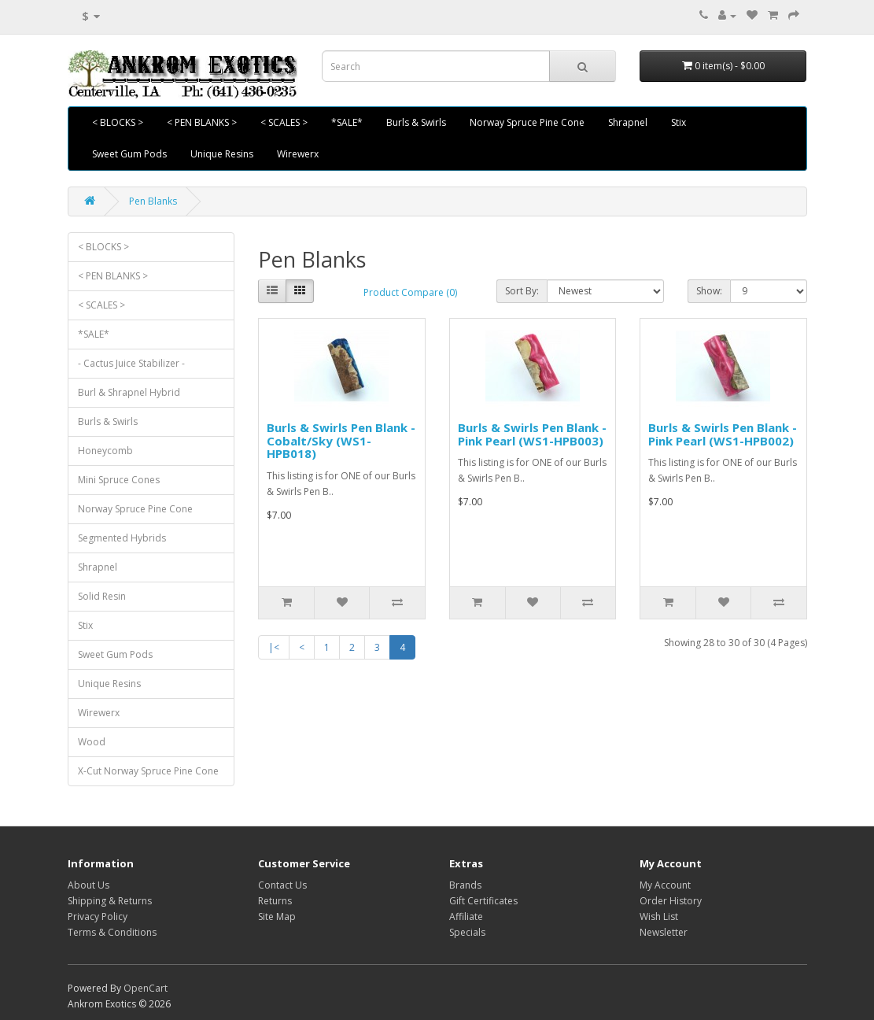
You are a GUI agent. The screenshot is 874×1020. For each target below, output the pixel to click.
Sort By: (522, 291)
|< (273, 647)
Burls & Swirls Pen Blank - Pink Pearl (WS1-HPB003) (532, 434)
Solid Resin (102, 596)
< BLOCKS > (117, 122)
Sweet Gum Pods (129, 154)
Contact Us (282, 885)
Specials (467, 932)
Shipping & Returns (110, 900)
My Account (665, 885)
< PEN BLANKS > (202, 122)
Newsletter (664, 932)
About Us (88, 885)
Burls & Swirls (416, 122)
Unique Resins (221, 154)
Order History (671, 900)
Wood (91, 741)
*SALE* (347, 122)
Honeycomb (105, 450)
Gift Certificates (483, 900)
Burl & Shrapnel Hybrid (129, 392)
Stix (678, 122)
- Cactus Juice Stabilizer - (131, 363)
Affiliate (466, 916)
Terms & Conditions (112, 932)
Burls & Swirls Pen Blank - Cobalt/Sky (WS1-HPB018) (341, 440)
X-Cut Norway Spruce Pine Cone (148, 771)
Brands (465, 885)
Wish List (659, 916)
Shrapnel (627, 122)
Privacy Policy (97, 916)
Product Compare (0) (410, 292)
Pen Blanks (153, 201)
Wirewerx (298, 154)
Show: (709, 291)
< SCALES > (284, 122)
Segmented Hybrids (122, 538)
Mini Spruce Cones (119, 479)
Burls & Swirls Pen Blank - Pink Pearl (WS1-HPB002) (722, 434)
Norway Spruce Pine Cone (527, 122)
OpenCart (146, 988)
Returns (275, 900)
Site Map (277, 916)
